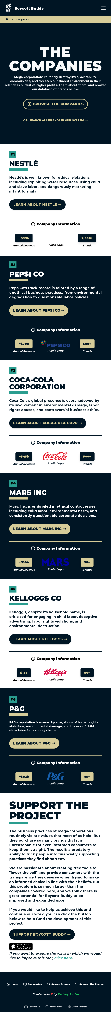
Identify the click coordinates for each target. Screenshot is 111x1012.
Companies (22, 19)
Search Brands (58, 984)
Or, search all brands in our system (55, 120)
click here (63, 958)
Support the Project (89, 984)
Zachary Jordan (68, 994)
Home (12, 984)
